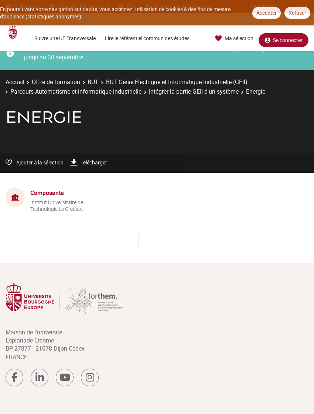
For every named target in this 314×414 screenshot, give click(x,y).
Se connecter (283, 38)
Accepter (266, 12)
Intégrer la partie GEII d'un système (194, 91)
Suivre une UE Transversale (65, 38)
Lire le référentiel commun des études (147, 38)
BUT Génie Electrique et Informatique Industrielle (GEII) (177, 82)
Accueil (15, 82)
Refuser (297, 12)
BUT (93, 82)
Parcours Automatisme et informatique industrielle (75, 91)
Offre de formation (56, 82)
